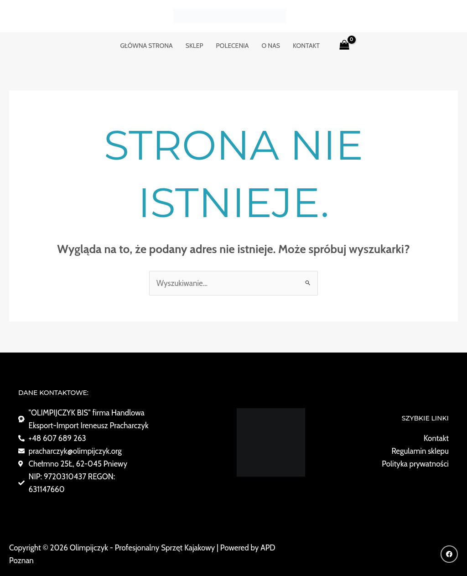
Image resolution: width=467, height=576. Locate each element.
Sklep (194, 46)
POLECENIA (232, 46)
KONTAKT (306, 46)
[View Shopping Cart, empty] (344, 45)
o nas (270, 46)
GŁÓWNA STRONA (146, 46)
